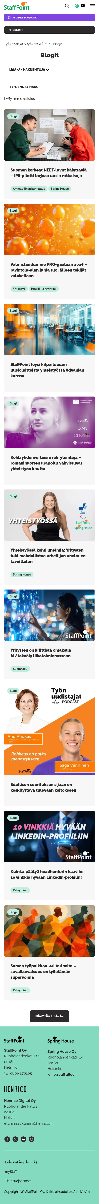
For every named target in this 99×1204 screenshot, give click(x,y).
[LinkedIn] (23, 1139)
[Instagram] (31, 1139)
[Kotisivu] (17, 6)
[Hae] (67, 6)
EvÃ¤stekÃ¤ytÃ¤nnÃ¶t (22, 1162)
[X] (15, 1139)
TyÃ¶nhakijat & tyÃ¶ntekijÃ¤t (25, 44)
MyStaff (15, 30)
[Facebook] (7, 1139)
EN (83, 5)
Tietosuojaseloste (18, 1181)
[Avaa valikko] (92, 6)
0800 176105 (21, 1073)
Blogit (57, 44)
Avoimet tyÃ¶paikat (23, 17)
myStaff (11, 1172)
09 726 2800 (64, 1074)
